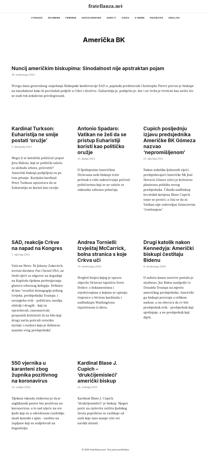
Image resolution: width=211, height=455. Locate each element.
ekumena (54, 17)
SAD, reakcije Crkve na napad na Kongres (37, 245)
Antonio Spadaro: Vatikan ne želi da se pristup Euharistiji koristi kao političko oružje (101, 140)
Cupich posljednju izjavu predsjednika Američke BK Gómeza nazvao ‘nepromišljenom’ (169, 140)
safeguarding (91, 17)
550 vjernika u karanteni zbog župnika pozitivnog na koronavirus (35, 372)
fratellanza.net (105, 6)
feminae (70, 17)
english (174, 17)
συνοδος (37, 17)
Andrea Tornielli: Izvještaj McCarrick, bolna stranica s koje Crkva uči (102, 251)
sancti (111, 17)
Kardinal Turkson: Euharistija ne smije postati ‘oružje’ (35, 134)
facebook (156, 17)
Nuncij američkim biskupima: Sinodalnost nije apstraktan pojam (88, 68)
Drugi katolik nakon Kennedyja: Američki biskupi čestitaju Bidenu (168, 251)
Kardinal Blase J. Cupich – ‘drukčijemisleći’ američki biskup (97, 372)
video (125, 17)
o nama (140, 17)
